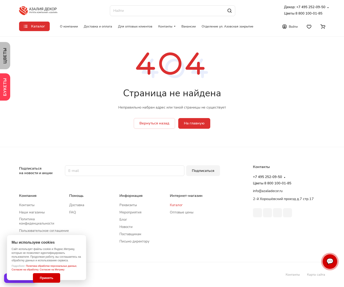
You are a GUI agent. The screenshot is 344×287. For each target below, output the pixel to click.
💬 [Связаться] (330, 261)
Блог (123, 219)
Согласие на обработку (25, 269)
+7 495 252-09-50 (310, 7)
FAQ (72, 212)
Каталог (176, 205)
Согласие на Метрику (52, 269)
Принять (46, 278)
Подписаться (203, 170)
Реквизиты (128, 205)
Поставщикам (130, 234)
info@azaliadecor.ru (267, 191)
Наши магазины (32, 212)
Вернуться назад (154, 123)
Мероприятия (130, 212)
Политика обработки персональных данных (51, 266)
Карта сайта (316, 274)
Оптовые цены (181, 212)
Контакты (27, 205)
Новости (126, 227)
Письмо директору (134, 241)
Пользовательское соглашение (44, 230)
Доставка (76, 205)
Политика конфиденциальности (36, 221)
